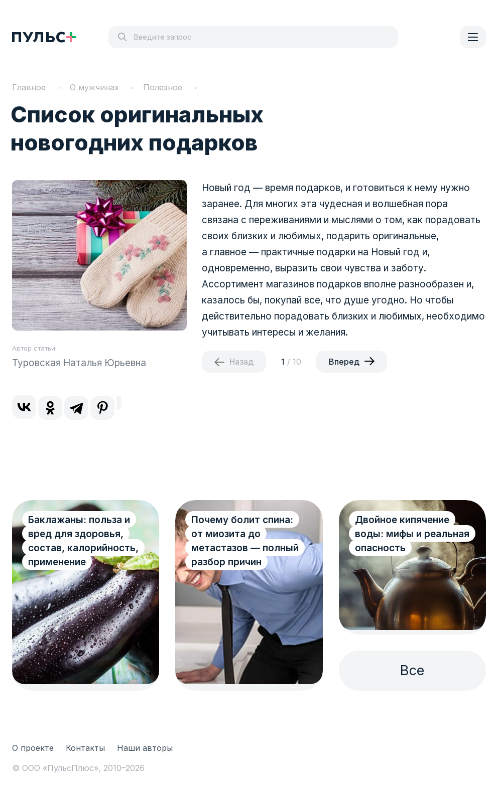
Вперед (344, 362)
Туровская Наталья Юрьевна (79, 363)
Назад (241, 362)
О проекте (33, 748)
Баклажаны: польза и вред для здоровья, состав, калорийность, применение (83, 541)
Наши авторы (145, 748)
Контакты (85, 748)
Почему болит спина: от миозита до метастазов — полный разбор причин (245, 541)
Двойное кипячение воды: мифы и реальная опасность (412, 534)
